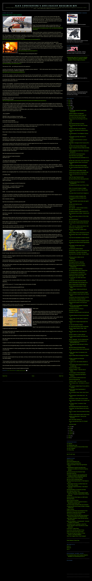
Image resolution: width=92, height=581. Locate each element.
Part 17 (68, 549)
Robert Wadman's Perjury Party (73, 540)
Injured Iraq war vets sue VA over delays (77, 263)
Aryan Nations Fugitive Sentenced (76, 268)
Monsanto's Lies (72, 260)
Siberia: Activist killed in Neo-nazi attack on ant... (78, 282)
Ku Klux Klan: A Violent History (73, 528)
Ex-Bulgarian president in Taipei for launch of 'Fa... (79, 211)
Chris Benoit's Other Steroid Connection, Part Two (79, 297)
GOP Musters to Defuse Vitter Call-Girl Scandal (78, 398)
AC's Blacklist (69, 443)
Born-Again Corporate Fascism (75, 209)
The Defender (69, 495)
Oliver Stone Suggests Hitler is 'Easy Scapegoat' (76, 536)
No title (70, 121)
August (70, 107)
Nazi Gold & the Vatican (73, 310)
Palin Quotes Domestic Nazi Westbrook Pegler (76, 471)
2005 (69, 437)
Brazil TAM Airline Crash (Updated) (76, 155)
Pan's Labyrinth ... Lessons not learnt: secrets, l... (78, 207)
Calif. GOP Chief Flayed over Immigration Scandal (79, 240)
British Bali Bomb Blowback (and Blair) (76, 123)
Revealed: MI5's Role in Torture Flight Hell (77, 128)
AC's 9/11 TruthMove (71, 448)
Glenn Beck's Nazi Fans (71, 473)
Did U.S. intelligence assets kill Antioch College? (78, 292)
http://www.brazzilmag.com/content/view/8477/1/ (28, 50)
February (71, 431)
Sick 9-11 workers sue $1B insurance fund (77, 377)
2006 (69, 435)
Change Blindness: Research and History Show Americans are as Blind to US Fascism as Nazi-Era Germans (77, 469)
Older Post (61, 375)
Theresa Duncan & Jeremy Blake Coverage (77, 170)
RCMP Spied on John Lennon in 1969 (76, 275)
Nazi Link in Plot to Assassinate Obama (74, 479)
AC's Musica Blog (70, 449)
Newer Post (5, 375)
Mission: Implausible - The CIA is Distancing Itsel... (79, 339)
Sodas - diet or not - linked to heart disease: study (79, 226)
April (70, 430)
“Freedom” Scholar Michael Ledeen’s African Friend (79, 414)
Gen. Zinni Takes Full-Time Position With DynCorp (79, 221)
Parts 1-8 (68, 546)
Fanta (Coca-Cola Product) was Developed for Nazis (77, 510)
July (70, 108)
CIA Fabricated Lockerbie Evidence (76, 248)
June (70, 426)
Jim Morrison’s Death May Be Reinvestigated (78, 165)
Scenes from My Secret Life (74, 379)
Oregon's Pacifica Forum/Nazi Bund (74, 463)
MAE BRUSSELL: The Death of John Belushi (78, 252)
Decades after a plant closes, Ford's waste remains (79, 160)
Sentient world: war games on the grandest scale (78, 172)
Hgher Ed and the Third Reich (73, 500)
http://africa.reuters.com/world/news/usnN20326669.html (14, 72)
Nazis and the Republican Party (73, 461)
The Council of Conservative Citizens (74, 513)
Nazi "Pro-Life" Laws (71, 454)
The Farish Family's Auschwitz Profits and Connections (77, 504)
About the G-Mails (72, 424)
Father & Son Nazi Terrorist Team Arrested (75, 531)
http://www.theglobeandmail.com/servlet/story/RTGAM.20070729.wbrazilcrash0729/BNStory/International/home (24, 100)
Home (33, 375)
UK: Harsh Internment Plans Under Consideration (78, 326)
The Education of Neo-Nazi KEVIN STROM (77, 280)
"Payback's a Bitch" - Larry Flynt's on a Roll (77, 381)
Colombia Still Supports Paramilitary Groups (77, 274)
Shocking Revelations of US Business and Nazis (76, 489)
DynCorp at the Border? (73, 219)
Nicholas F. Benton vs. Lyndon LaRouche (77, 334)
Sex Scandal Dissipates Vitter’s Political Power (78, 270)
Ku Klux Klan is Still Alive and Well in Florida (75, 530)
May (70, 428)
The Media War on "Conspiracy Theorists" (77, 298)
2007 (69, 105)
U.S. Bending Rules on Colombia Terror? (77, 272)
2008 (69, 103)
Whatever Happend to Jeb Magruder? (76, 113)
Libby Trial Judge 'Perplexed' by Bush (76, 177)
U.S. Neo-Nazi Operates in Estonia (76, 324)
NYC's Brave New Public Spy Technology (77, 117)
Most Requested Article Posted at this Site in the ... (79, 406)
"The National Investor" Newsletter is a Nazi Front (76, 524)
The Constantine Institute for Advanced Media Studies (77, 446)
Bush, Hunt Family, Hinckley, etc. (75, 419)
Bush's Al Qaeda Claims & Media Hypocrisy (77, 284)
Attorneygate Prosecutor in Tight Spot (76, 262)
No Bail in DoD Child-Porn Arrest (75, 204)
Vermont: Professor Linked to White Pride (75, 477)
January (71, 433)
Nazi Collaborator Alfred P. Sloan (73, 491)
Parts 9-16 (69, 547)
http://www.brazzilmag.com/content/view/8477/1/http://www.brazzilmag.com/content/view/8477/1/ (21, 39)
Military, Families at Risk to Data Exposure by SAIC (79, 232)
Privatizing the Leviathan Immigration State (77, 196)
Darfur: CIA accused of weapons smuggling (77, 188)
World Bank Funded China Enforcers (76, 308)
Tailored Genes (72, 206)
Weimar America (70, 460)
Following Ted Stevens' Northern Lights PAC (77, 115)
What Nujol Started (70, 498)
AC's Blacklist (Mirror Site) (72, 445)
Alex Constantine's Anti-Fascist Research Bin (46, 6)
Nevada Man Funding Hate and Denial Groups (76, 512)
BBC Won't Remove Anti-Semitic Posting (77, 347)
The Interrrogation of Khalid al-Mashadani (77, 372)
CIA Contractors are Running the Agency (77, 153)
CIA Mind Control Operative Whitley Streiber (77, 145)
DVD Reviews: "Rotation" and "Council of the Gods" (79, 250)
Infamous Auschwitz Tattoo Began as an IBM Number (77, 497)
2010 (69, 100)
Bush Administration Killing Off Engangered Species (79, 300)
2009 (69, 101)
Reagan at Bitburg (70, 509)
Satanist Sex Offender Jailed (74, 367)
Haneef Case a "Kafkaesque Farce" (76, 227)
